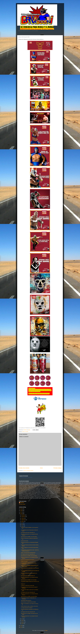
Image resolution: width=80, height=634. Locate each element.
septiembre (23, 519)
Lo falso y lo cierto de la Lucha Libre (27, 585)
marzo (22, 620)
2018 (21, 510)
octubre (22, 518)
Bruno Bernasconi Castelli (23, 477)
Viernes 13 (23, 583)
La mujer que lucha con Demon (26, 607)
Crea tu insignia (30, 477)
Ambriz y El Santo (24, 561)
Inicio (41, 468)
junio (22, 524)
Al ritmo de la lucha (24, 540)
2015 (21, 625)
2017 (21, 512)
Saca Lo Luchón (25, 431)
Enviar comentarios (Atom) (28, 470)
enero (22, 623)
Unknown (22, 502)
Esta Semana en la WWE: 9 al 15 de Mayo (28, 579)
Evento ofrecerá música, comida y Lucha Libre (29, 606)
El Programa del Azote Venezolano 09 (28, 592)
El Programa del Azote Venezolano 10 (28, 575)
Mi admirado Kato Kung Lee (26, 600)
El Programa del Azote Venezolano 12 (28, 532)
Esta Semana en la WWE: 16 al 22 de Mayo (29, 555)
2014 (21, 627)
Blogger (46, 630)
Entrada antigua (58, 468)
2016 (21, 513)
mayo (22, 526)
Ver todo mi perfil (22, 504)
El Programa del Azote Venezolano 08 (28, 611)
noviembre (23, 516)
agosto (22, 521)
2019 (21, 508)
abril (22, 618)
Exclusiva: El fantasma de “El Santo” (27, 559)
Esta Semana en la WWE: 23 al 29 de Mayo (29, 536)
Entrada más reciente (23, 468)
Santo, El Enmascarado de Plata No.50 (28, 552)
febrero (22, 622)
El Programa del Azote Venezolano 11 (28, 554)
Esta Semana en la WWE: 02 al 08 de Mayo (29, 596)
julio (22, 522)
